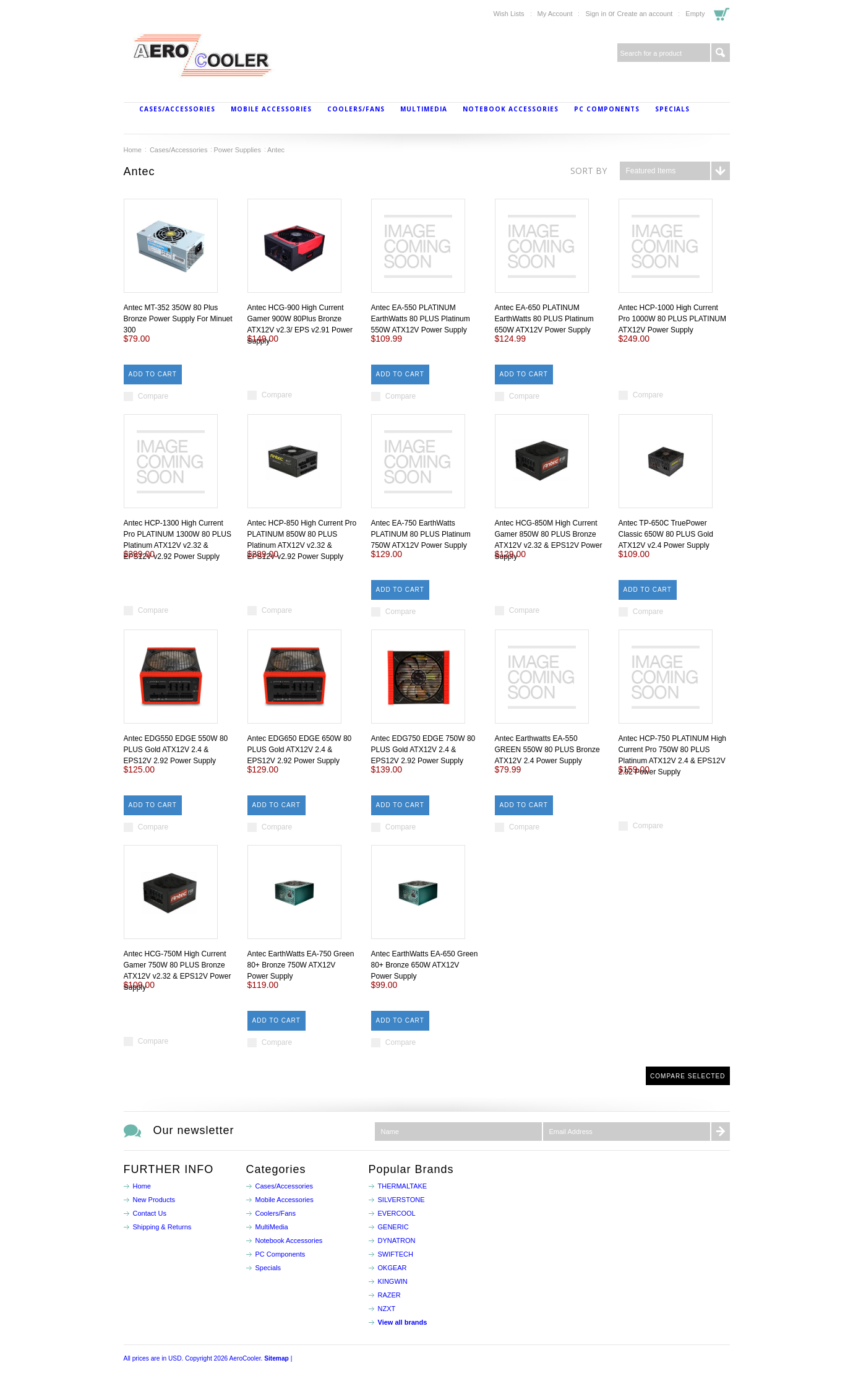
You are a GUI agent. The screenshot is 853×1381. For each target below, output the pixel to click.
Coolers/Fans (356, 109)
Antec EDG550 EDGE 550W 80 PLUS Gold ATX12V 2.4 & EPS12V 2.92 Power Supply (176, 749)
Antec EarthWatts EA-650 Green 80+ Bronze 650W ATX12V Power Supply (424, 965)
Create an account (644, 13)
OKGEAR (392, 1267)
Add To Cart (153, 374)
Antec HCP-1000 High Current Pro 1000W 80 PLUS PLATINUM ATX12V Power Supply (673, 318)
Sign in (595, 13)
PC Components (607, 109)
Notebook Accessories (511, 109)
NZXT (387, 1308)
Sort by (588, 170)
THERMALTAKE (402, 1186)
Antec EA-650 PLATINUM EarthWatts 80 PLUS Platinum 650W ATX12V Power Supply (544, 318)
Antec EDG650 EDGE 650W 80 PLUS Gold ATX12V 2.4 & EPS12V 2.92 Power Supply (299, 749)
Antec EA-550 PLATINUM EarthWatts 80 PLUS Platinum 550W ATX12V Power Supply (420, 318)
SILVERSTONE (401, 1199)
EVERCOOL (397, 1213)
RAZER (389, 1295)
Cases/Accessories (177, 109)
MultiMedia (423, 109)
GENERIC (393, 1227)
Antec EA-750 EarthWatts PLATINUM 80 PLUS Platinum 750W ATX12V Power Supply (421, 534)
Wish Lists (508, 13)
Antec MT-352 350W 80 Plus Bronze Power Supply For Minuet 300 (178, 318)
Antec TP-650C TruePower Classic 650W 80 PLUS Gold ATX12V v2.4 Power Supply (666, 534)
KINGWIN (393, 1281)
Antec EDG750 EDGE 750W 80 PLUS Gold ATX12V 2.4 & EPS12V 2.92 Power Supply (423, 749)
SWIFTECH (395, 1254)
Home (133, 150)
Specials (672, 109)
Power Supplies (236, 150)
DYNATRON (397, 1240)
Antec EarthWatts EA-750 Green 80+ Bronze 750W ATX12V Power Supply (300, 965)
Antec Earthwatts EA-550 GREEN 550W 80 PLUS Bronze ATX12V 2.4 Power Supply (547, 749)
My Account (555, 13)
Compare (153, 396)
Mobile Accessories (271, 109)
